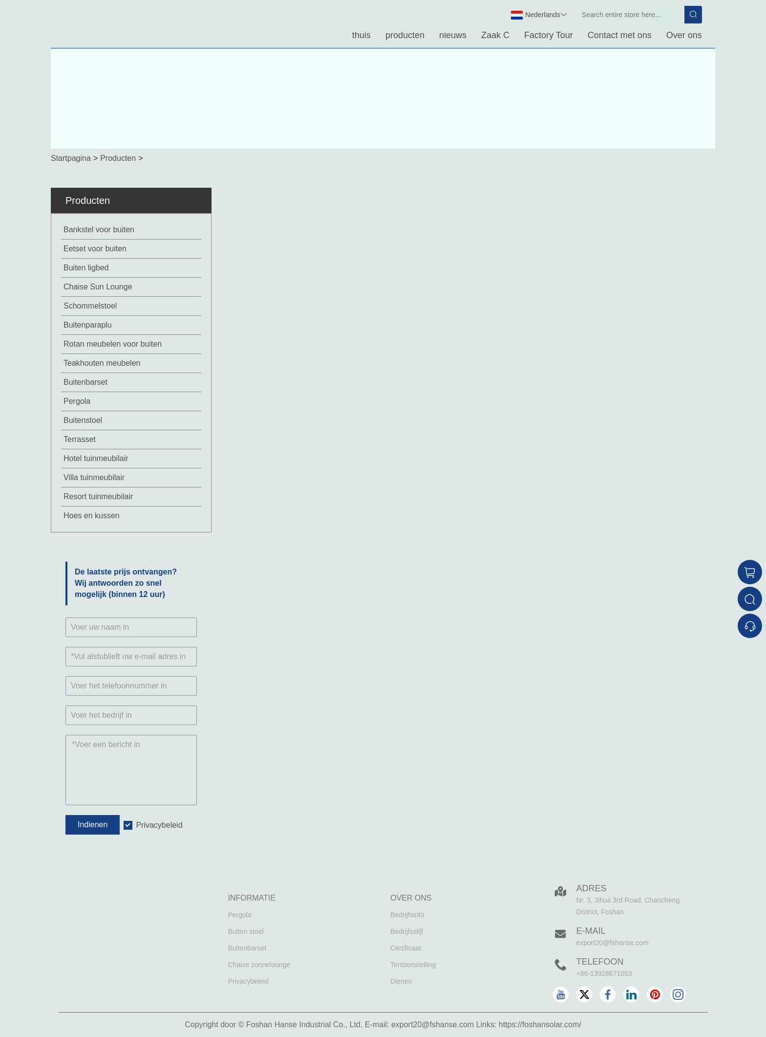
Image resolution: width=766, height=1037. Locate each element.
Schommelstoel (90, 306)
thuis (361, 35)
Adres (591, 888)
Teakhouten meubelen (102, 363)
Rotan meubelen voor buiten (113, 344)
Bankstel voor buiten (99, 229)
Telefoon (600, 962)
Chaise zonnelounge (259, 965)
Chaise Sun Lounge (98, 287)
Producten (118, 158)
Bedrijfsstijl (406, 931)
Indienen (92, 824)
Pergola (77, 401)
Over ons (684, 35)
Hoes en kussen (92, 515)
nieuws (453, 35)
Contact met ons (620, 35)
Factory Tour (548, 35)
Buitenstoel (83, 420)
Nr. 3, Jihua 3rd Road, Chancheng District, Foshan (628, 906)
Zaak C (495, 35)
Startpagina (71, 158)
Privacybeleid (159, 825)
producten (405, 35)
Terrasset (80, 439)
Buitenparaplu (88, 325)
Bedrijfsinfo (407, 915)
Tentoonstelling (413, 965)
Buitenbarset (85, 382)
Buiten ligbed (86, 268)
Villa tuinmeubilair (94, 477)
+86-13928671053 (604, 973)
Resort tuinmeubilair (98, 496)
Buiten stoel (246, 931)
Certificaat (405, 948)
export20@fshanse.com (612, 943)
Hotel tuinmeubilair (96, 458)
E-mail (591, 931)
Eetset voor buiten (95, 248)
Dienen (401, 981)
